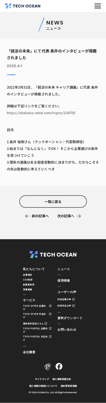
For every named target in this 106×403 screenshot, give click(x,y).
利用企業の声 (64, 299)
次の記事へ (65, 215)
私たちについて (34, 269)
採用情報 (63, 280)
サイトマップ (42, 379)
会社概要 (29, 352)
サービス (29, 300)
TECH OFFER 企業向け (34, 307)
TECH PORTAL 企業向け (35, 330)
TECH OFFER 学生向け (34, 315)
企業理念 (27, 274)
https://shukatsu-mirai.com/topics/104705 (41, 112)
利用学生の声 (64, 305)
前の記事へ (40, 215)
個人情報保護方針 (61, 379)
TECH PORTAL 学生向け (35, 338)
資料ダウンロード (70, 318)
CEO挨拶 (28, 279)
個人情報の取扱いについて (43, 385)
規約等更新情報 (69, 385)
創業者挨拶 (28, 284)
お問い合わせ (66, 329)
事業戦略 (27, 289)
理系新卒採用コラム (33, 323)
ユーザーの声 (66, 292)
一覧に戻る (53, 201)
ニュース (63, 269)
